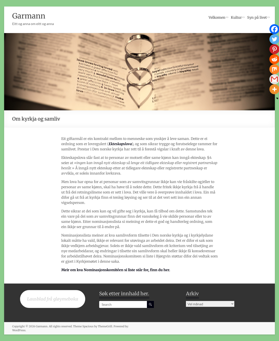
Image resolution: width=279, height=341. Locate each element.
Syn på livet (257, 17)
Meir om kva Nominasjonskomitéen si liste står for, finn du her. (115, 270)
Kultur (236, 17)
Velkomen (217, 17)
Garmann (30, 16)
